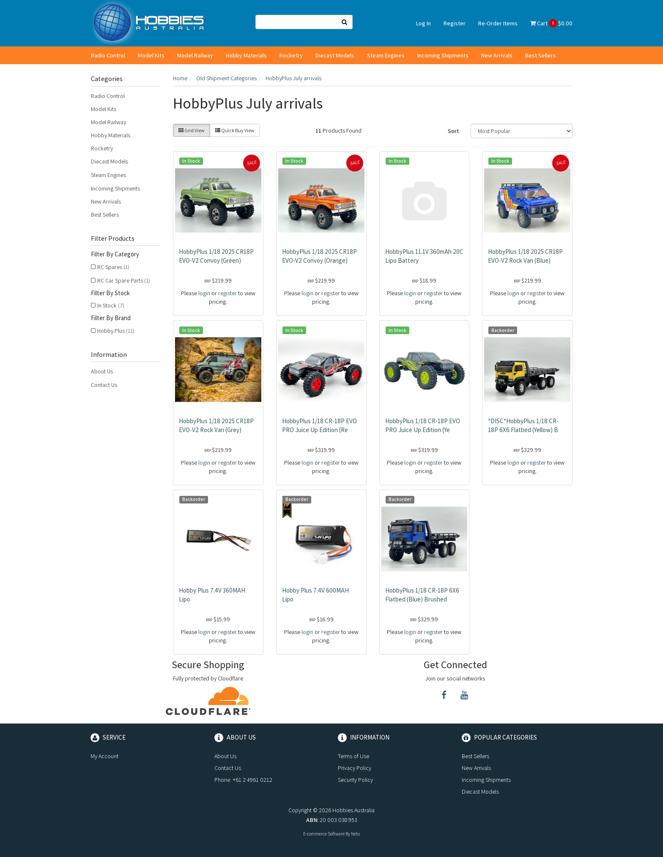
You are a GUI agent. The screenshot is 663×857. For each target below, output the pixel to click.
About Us (102, 371)
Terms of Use (353, 756)
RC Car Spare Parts (123, 280)
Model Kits (151, 55)
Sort (453, 131)
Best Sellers (540, 55)
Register (455, 23)
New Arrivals (496, 55)
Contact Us (104, 385)
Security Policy (355, 780)
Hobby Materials (246, 55)
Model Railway (195, 55)
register (227, 293)
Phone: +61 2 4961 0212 (243, 780)
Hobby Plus (115, 331)
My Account (104, 756)
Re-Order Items (498, 23)
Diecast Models (334, 55)
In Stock (110, 305)
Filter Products (112, 238)
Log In (423, 23)
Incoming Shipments (442, 55)
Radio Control (108, 55)
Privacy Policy (354, 768)
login (204, 293)
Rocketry (291, 55)
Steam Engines (386, 55)
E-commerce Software (324, 834)
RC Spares (113, 267)
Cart (551, 23)
